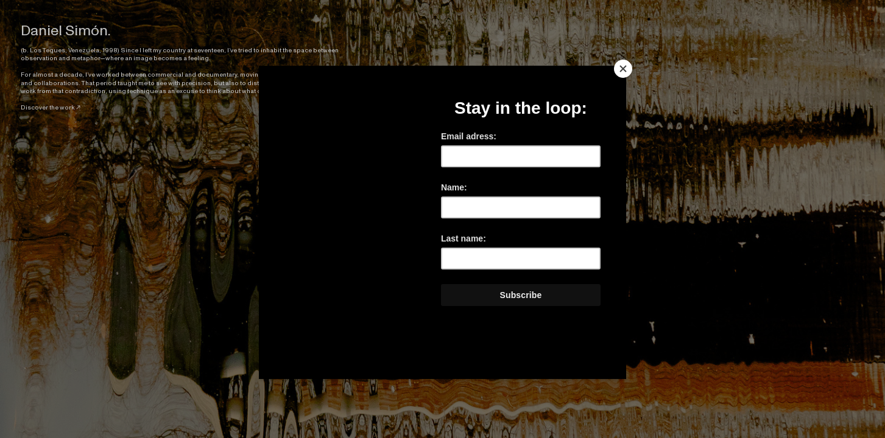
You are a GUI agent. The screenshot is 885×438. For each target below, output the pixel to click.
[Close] (623, 69)
